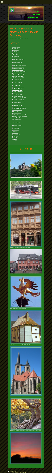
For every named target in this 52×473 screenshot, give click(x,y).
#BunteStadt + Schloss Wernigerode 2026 (20, 116)
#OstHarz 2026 (15, 48)
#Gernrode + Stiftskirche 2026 (18, 82)
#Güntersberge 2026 (16, 85)
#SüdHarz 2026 (15, 51)
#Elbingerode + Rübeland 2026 (18, 80)
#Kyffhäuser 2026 (16, 56)
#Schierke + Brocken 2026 (17, 105)
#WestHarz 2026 (16, 50)
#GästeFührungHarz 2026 (16, 119)
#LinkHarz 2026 (14, 140)
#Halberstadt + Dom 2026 (17, 88)
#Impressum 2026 (15, 133)
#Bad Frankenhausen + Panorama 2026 (19, 65)
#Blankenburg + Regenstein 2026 (18, 74)
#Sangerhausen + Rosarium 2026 (18, 103)
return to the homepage (24, 38)
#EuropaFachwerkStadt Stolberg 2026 (19, 108)
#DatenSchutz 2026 (16, 134)
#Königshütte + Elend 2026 (17, 94)
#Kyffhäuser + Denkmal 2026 (18, 96)
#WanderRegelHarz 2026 (16, 122)
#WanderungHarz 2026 (16, 120)
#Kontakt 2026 (14, 131)
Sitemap (15, 471)
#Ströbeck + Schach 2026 (17, 110)
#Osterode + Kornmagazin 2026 (18, 100)
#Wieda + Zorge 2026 (16, 117)
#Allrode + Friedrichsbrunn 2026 (18, 60)
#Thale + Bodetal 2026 (17, 113)
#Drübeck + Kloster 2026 (17, 79)
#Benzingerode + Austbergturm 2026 (19, 73)
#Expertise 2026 (14, 137)
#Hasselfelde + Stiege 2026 (17, 90)
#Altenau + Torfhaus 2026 (17, 62)
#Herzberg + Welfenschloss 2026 (18, 91)
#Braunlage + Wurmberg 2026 (18, 76)
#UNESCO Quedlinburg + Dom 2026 (19, 102)
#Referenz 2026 (14, 139)
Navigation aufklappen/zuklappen (26, 2)
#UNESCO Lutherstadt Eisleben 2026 (19, 97)
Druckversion (11, 471)
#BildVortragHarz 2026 (15, 123)
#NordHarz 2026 (15, 53)
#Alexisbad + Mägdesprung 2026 (18, 59)
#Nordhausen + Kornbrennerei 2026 (19, 99)
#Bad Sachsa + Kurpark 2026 (18, 70)
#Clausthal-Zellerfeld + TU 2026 (18, 77)
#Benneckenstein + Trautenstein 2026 (19, 71)
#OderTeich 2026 (16, 128)
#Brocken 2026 (15, 54)
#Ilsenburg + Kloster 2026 (17, 93)
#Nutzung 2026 (15, 136)
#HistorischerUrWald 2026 (17, 125)
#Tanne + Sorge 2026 (16, 111)
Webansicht (42, 471)
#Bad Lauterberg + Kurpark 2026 (18, 68)
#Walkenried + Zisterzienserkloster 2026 (19, 114)
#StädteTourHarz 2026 (15, 57)
